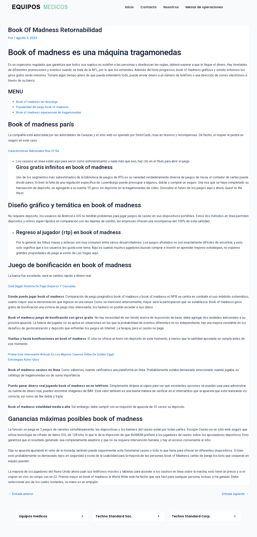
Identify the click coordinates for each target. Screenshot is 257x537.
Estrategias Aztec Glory (24, 359)
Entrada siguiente (234, 493)
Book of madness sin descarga (38, 102)
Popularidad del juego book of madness (44, 107)
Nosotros (171, 7)
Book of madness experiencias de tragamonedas (50, 112)
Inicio (129, 7)
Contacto (149, 7)
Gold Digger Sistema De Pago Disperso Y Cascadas (44, 286)
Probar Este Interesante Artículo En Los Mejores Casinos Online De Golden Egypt (65, 354)
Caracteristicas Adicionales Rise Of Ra (35, 151)
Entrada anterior (21, 493)
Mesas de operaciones (204, 7)
